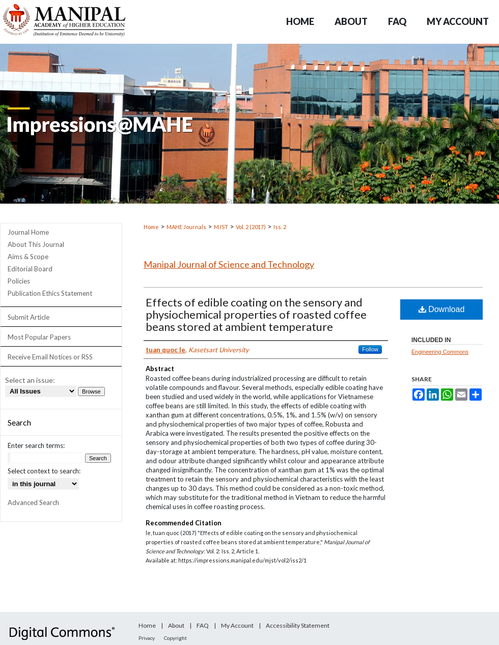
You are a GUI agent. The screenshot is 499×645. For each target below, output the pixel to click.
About (176, 625)
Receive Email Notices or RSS (50, 357)
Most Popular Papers (39, 337)
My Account (237, 625)
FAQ (203, 625)
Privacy (146, 638)
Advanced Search (33, 502)
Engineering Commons (439, 352)
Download (442, 309)
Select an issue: (30, 380)
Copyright (175, 638)
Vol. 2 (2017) (251, 226)
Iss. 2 (279, 226)
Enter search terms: (36, 445)
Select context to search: (44, 471)
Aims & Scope (28, 257)
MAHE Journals (186, 226)
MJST (221, 226)
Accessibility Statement (297, 625)
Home (151, 226)
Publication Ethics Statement (50, 293)
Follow (370, 349)
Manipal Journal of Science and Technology (229, 264)
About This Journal (36, 244)
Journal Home (28, 232)
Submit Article (28, 317)
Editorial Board (30, 269)
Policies (19, 281)
